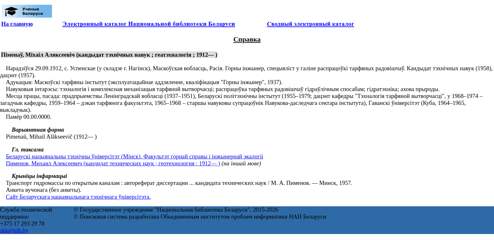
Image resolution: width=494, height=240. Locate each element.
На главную (17, 23)
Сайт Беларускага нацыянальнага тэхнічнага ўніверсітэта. (78, 196)
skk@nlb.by (14, 230)
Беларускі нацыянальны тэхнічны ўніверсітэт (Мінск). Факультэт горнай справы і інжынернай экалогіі (134, 156)
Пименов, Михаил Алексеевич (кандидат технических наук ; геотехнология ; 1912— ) (113, 163)
